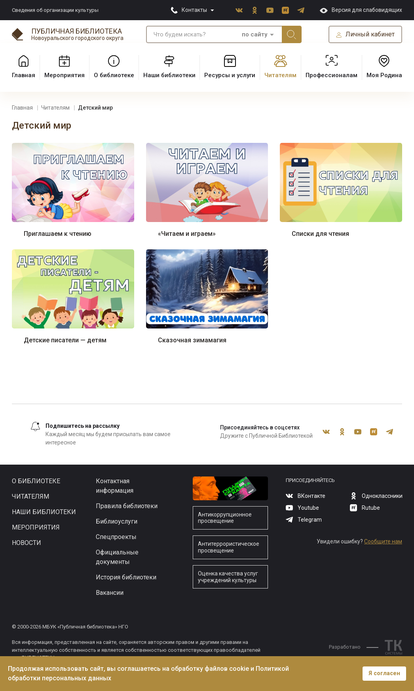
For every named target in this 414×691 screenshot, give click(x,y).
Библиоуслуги (116, 521)
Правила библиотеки (127, 506)
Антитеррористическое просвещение (228, 547)
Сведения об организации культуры (55, 10)
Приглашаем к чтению (57, 233)
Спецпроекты (116, 537)
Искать (292, 34)
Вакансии (109, 592)
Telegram (301, 10)
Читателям (30, 496)
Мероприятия (36, 527)
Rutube (285, 10)
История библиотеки (126, 577)
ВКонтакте (239, 10)
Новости (26, 543)
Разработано (353, 647)
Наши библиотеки (44, 512)
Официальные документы (117, 557)
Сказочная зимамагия (192, 340)
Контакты (194, 10)
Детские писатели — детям (65, 340)
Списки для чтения (320, 233)
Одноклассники (254, 10)
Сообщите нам (383, 541)
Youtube (270, 10)
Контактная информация (114, 485)
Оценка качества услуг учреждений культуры (228, 576)
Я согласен (384, 673)
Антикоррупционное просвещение (225, 517)
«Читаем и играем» (187, 233)
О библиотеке (36, 481)
